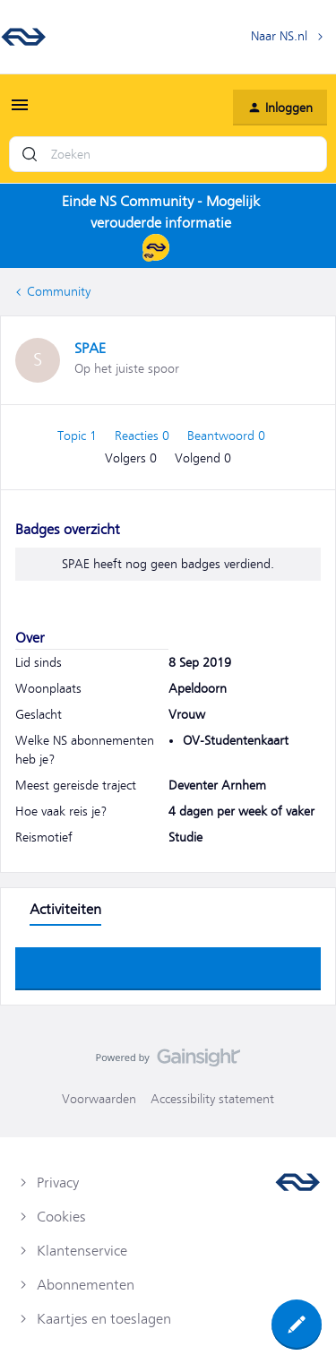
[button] (19, 111)
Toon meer (168, 963)
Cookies (61, 1217)
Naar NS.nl (279, 36)
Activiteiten (65, 910)
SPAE (90, 349)
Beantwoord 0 (226, 435)
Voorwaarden (99, 1099)
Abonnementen (85, 1285)
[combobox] (168, 154)
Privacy (58, 1183)
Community (58, 291)
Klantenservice (82, 1251)
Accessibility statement (212, 1099)
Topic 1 (78, 435)
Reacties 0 (144, 435)
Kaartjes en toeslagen (104, 1319)
